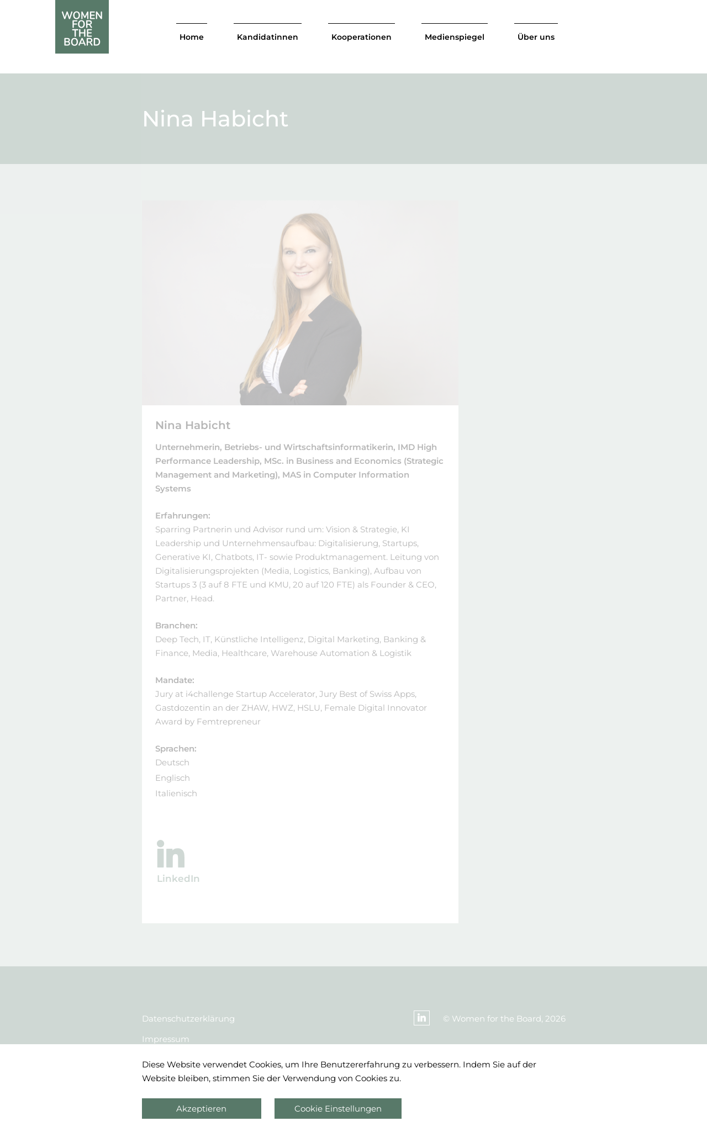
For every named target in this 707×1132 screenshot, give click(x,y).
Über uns (536, 37)
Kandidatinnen (267, 37)
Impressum (165, 1039)
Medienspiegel (454, 37)
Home (192, 37)
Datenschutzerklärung (188, 1018)
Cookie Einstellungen (338, 1108)
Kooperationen (361, 37)
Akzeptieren (201, 1108)
